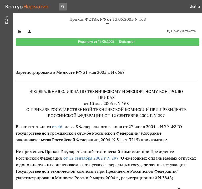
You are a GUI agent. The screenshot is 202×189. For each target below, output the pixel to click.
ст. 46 (57, 126)
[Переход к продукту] (26, 6)
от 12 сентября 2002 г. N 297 (91, 158)
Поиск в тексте (183, 31)
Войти (195, 6)
